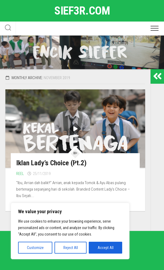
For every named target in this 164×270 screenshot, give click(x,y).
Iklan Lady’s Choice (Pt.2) (51, 163)
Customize (35, 248)
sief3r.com (82, 10)
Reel (20, 173)
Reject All (70, 248)
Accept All (106, 248)
